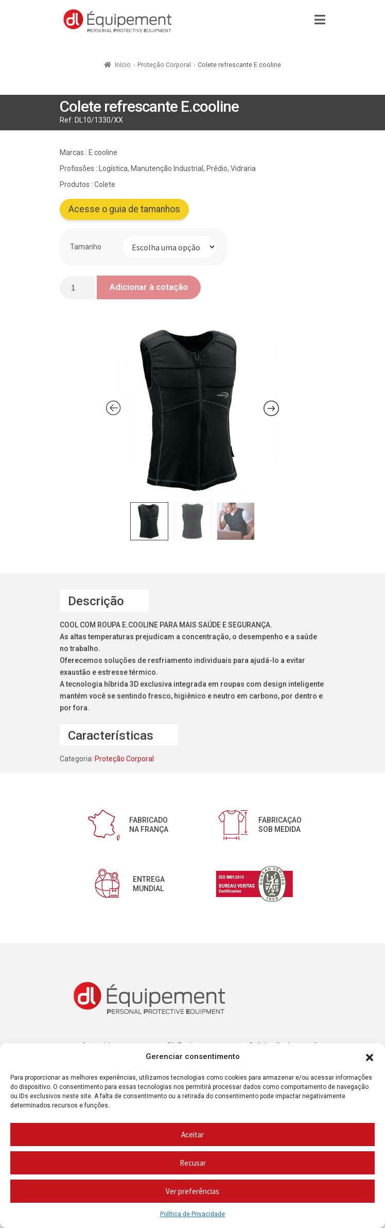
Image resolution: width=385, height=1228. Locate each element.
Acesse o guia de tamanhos (124, 209)
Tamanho (85, 247)
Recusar (193, 1163)
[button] (369, 1057)
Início (123, 65)
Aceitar (192, 1134)
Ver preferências (192, 1191)
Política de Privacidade (192, 1214)
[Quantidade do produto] (77, 287)
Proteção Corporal (164, 65)
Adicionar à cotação (149, 287)
